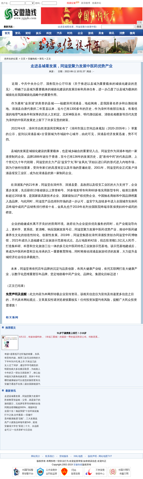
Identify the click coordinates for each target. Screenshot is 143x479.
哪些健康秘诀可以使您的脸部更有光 (22, 380)
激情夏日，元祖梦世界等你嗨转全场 (22, 403)
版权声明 (92, 456)
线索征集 (71, 3)
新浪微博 (85, 3)
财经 (28, 33)
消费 (122, 33)
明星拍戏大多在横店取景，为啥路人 (22, 369)
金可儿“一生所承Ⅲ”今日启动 (18, 430)
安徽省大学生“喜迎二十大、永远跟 (21, 426)
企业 (80, 33)
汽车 (59, 33)
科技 (49, 33)
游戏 (90, 33)
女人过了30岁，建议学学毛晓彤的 (21, 365)
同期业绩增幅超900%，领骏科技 (20, 407)
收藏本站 (96, 3)
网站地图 (103, 456)
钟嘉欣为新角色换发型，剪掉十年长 (22, 376)
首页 (7, 33)
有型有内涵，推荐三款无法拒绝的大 (22, 357)
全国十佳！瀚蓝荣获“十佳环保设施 (21, 411)
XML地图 (78, 456)
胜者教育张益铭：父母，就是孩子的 (22, 400)
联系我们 (49, 456)
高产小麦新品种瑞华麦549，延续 (20, 422)
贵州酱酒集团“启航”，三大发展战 (20, 418)
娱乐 (38, 33)
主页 (23, 58)
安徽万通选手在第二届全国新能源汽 (22, 384)
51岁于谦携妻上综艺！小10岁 (72, 333)
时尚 (69, 33)
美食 (101, 33)
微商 (132, 33)
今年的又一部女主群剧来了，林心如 (22, 372)
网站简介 (35, 456)
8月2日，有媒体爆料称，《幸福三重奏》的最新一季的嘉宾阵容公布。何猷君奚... (59, 337)
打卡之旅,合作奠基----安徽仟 (18, 415)
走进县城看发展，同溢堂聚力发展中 (22, 396)
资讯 (17, 33)
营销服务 (63, 456)
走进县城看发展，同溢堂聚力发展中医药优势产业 (83, 26)
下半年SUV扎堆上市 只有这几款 (20, 361)
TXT (110, 456)
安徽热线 (32, 58)
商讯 (111, 33)
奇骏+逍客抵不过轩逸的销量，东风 (21, 354)
